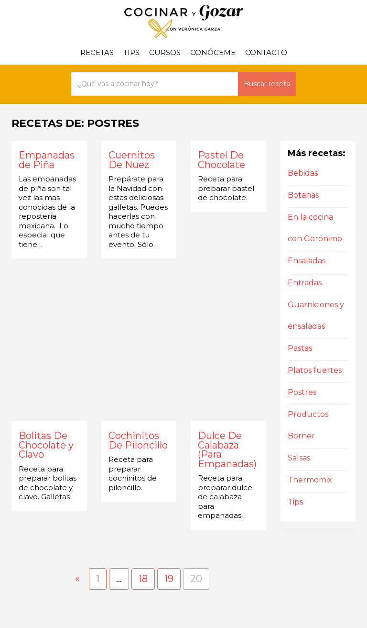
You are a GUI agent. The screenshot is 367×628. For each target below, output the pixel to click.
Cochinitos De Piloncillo (138, 440)
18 (143, 578)
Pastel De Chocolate (221, 160)
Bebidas (303, 173)
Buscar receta (267, 83)
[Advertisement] (138, 340)
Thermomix (310, 479)
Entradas (305, 282)
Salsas (299, 457)
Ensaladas (306, 260)
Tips (131, 52)
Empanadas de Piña (47, 160)
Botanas (303, 195)
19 (168, 578)
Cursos (165, 52)
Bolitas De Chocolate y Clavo (46, 445)
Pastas (300, 348)
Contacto (266, 52)
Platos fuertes (315, 370)
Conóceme (213, 52)
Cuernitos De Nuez (131, 160)
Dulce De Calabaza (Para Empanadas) (227, 450)
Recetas (97, 52)
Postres (302, 392)
